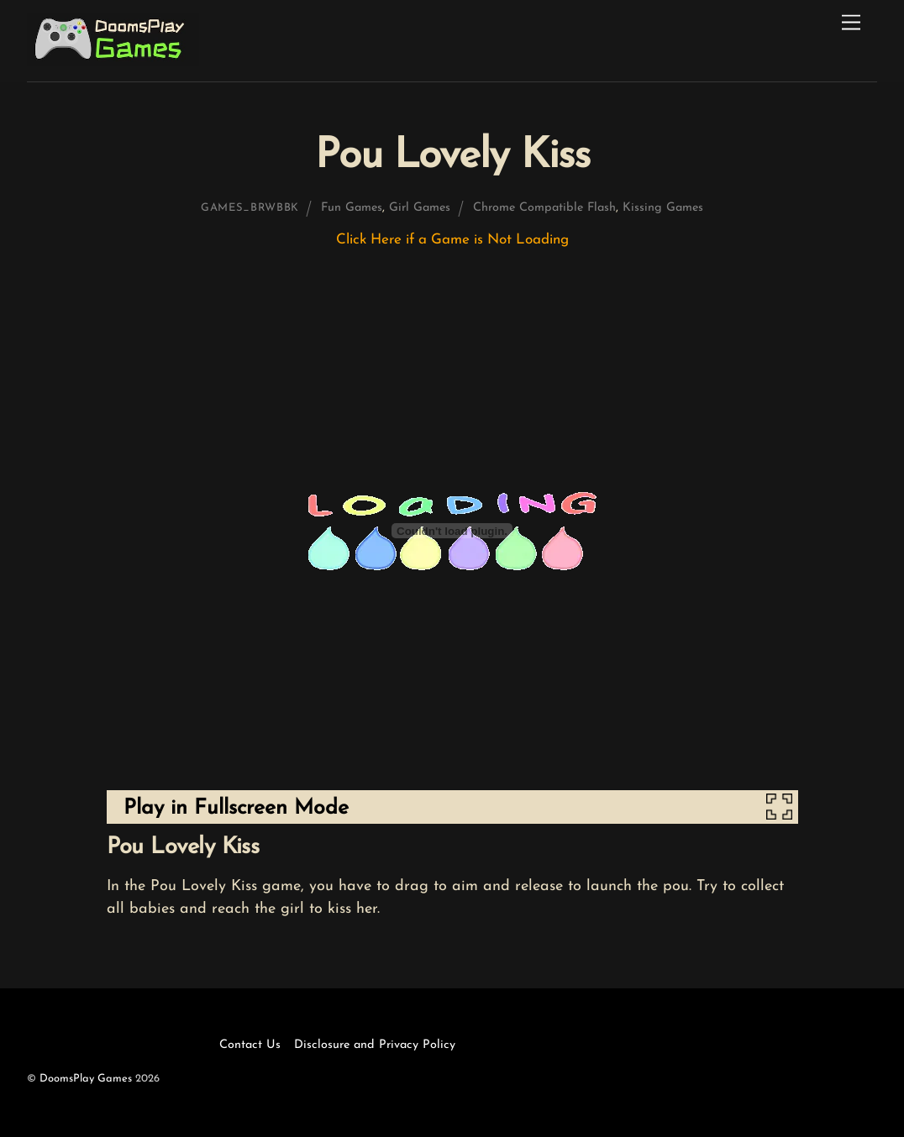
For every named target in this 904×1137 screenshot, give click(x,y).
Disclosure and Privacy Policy (374, 1045)
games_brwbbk (250, 207)
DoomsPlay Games (85, 1078)
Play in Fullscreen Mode (236, 808)
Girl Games (419, 208)
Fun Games (351, 208)
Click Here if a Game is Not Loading (452, 240)
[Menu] (851, 23)
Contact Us (250, 1045)
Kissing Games (663, 208)
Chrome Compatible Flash (544, 208)
